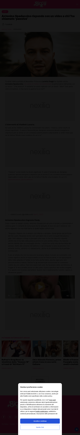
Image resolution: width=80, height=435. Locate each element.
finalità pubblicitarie (41, 411)
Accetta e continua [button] (40, 421)
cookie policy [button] (47, 396)
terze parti (52, 400)
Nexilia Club (40, 427)
